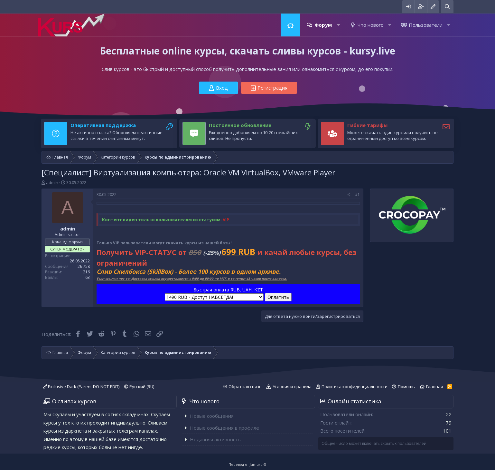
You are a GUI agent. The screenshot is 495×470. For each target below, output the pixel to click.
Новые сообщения (212, 416)
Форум (323, 25)
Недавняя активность (215, 439)
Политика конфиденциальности (355, 386)
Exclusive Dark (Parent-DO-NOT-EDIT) (81, 386)
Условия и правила (292, 386)
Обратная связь (245, 386)
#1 (357, 194)
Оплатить (278, 297)
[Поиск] (447, 6)
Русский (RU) (139, 386)
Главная (290, 25)
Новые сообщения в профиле (224, 428)
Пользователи (426, 25)
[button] (338, 25)
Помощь (406, 386)
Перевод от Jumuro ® (247, 464)
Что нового (371, 25)
